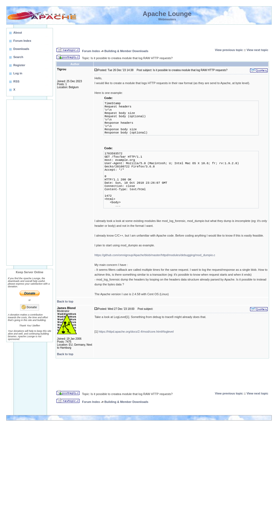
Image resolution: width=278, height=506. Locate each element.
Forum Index (91, 51)
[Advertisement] (29, 182)
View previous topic (229, 50)
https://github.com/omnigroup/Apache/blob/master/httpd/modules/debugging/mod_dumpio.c (154, 255)
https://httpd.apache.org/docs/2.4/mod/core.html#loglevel (136, 331)
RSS (16, 81)
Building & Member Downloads (126, 51)
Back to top (65, 301)
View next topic (257, 50)
